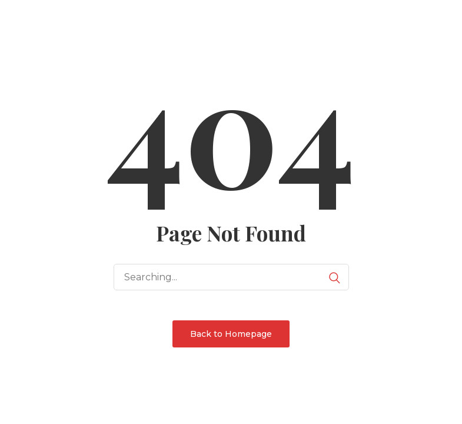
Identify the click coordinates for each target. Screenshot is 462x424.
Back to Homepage (231, 334)
